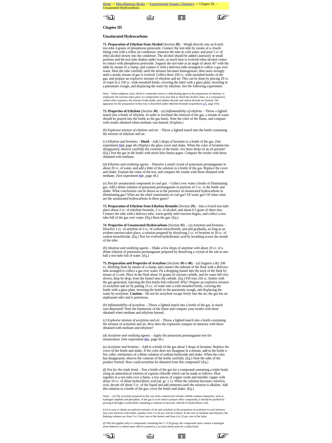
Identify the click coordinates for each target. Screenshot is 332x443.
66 (120, 145)
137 (205, 103)
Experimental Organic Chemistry (172, 4)
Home (107, 4)
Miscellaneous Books (130, 4)
